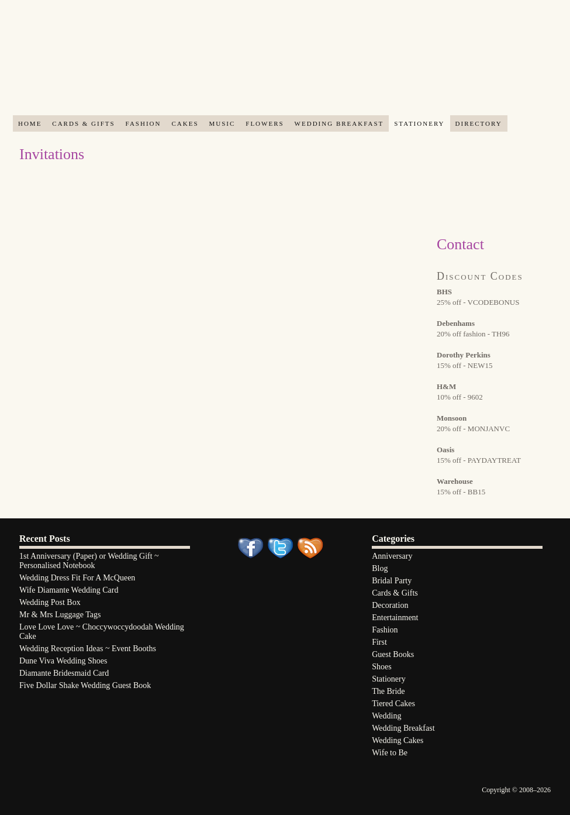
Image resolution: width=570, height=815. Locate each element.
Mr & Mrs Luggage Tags (60, 614)
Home (30, 123)
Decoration (390, 605)
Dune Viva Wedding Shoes (63, 660)
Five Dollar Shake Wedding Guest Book (85, 685)
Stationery (419, 123)
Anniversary (392, 556)
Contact (460, 244)
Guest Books (393, 654)
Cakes (184, 123)
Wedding (386, 715)
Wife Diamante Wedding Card (69, 590)
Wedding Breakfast (339, 123)
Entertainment (395, 617)
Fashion (143, 123)
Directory (478, 123)
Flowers (265, 123)
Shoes (381, 666)
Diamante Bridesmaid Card (64, 673)
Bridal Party (392, 580)
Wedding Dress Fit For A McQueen (77, 577)
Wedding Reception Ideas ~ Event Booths (87, 648)
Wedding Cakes (397, 740)
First (379, 642)
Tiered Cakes (393, 703)
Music (222, 123)
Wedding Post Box (50, 602)
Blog (380, 568)
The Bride (388, 691)
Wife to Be (389, 752)
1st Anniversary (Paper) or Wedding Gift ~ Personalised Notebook (89, 561)
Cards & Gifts (83, 123)
